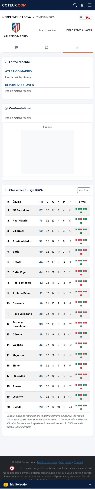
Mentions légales (47, 462)
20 (8, 406)
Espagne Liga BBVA (18, 17)
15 (8, 355)
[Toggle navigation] (89, 5)
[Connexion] (82, 5)
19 (8, 396)
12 (8, 324)
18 (8, 386)
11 (8, 313)
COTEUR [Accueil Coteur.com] (14, 5)
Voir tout (84, 190)
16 (8, 365)
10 (8, 303)
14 (8, 344)
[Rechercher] (75, 5)
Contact (78, 462)
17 (8, 375)
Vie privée (65, 462)
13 (8, 334)
